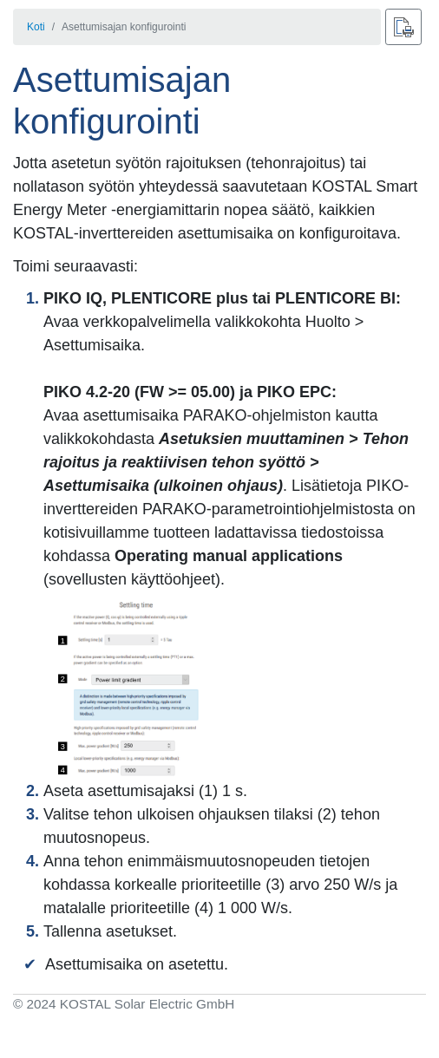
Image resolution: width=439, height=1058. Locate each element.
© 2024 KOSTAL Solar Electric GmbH (123, 1003)
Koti (36, 27)
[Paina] (403, 27)
